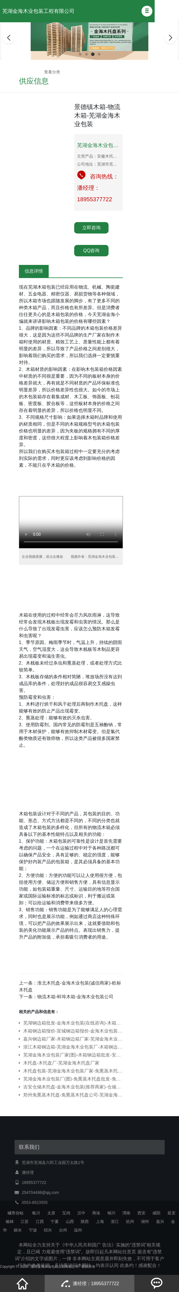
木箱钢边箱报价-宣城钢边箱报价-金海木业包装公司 (73, 1031)
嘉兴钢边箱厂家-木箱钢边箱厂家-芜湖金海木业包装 (73, 1039)
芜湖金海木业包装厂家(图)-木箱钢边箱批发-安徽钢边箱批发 (73, 1054)
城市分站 (15, 1213)
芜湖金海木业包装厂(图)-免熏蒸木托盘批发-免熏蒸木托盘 (73, 1078)
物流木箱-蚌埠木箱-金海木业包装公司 (75, 996)
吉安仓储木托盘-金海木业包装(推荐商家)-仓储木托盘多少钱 (73, 1086)
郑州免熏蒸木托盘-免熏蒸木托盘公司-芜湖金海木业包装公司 (73, 1094)
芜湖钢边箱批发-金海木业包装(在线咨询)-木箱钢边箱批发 (73, 1023)
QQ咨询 (91, 250)
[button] (146, 11)
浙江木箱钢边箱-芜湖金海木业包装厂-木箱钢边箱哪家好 (73, 1047)
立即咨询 (91, 227)
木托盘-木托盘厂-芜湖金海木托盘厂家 (61, 1062)
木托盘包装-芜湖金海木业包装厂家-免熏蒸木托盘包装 (73, 1070)
